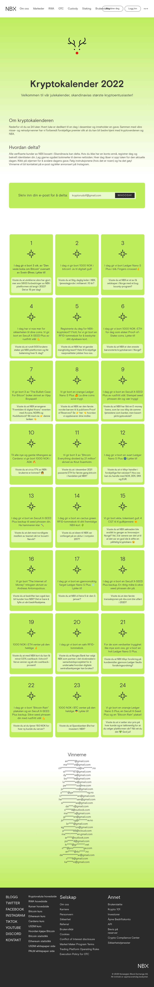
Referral (64, 924)
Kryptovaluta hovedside (43, 896)
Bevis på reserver (113, 931)
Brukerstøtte (103, 8)
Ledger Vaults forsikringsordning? (127, 664)
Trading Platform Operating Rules (79, 949)
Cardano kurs (36, 921)
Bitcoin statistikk (38, 936)
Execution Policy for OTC (74, 954)
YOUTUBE (13, 928)
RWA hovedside (38, 901)
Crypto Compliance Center (124, 937)
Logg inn (132, 8)
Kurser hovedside (39, 906)
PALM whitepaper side (42, 951)
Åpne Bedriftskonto (119, 919)
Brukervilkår (67, 929)
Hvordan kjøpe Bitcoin (42, 931)
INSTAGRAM (15, 915)
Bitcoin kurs (35, 911)
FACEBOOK (15, 909)
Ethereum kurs (37, 916)
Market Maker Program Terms (77, 944)
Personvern (66, 914)
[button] (145, 8)
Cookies (64, 934)
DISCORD (13, 934)
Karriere (64, 909)
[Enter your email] (102, 195)
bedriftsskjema (37, 602)
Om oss (24, 8)
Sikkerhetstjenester (119, 943)
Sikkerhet (65, 919)
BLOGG (12, 897)
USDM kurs (35, 926)
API (110, 924)
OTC (61, 8)
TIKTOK (11, 921)
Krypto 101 (114, 909)
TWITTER (13, 903)
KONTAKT (13, 940)
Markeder (38, 8)
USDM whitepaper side (42, 946)
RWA (51, 8)
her (81, 412)
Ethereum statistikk (40, 941)
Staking (86, 8)
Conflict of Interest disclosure (77, 939)
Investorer (114, 914)
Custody (73, 8)
